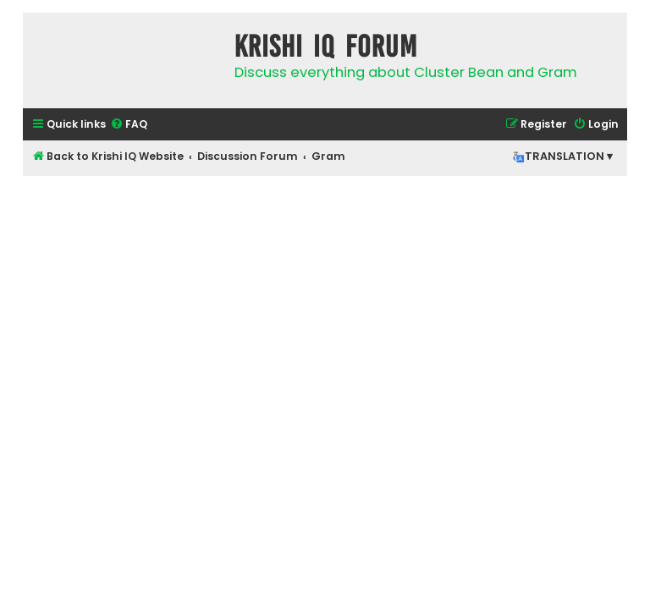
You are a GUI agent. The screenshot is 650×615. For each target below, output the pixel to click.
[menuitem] (128, 124)
